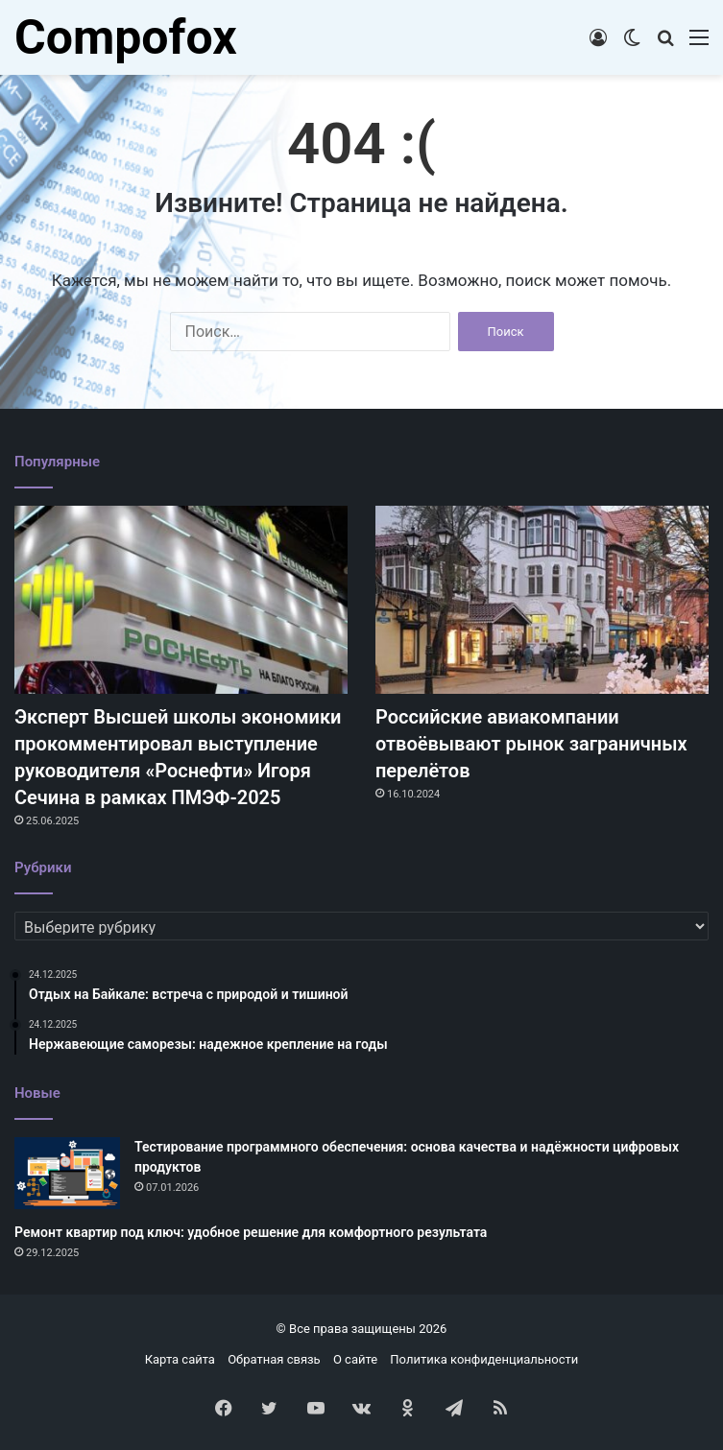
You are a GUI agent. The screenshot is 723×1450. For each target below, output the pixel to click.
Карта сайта (180, 1359)
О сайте (355, 1359)
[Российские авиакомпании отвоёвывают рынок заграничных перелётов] (542, 600)
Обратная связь (274, 1359)
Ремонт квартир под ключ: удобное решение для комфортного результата (250, 1232)
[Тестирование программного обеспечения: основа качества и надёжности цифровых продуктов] (67, 1173)
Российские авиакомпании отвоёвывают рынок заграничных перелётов (531, 743)
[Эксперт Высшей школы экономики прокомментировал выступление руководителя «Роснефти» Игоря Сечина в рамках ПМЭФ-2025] (181, 600)
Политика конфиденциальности (484, 1359)
